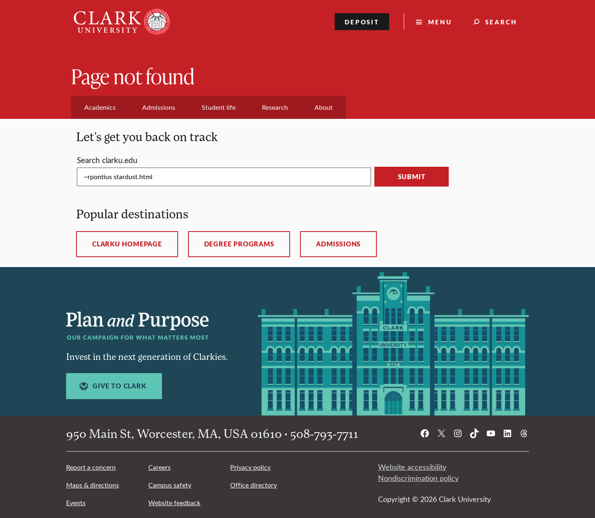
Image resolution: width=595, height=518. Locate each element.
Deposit (362, 21)
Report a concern (91, 467)
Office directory (253, 484)
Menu (440, 21)
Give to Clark (111, 386)
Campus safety (169, 484)
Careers (159, 467)
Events (76, 502)
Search (501, 21)
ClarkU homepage (127, 243)
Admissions (338, 243)
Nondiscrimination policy (418, 478)
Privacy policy (250, 467)
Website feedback (174, 502)
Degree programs (239, 243)
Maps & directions (92, 484)
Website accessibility (412, 467)
